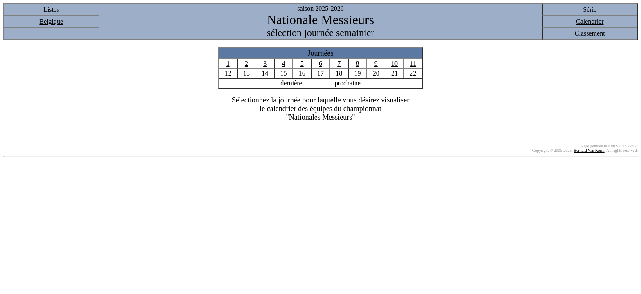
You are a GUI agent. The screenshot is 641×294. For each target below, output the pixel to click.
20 (376, 73)
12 (228, 73)
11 (413, 63)
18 (339, 73)
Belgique (51, 21)
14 (265, 73)
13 (246, 73)
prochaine (348, 83)
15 (283, 73)
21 (394, 73)
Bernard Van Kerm (589, 150)
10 (394, 63)
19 (357, 73)
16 (302, 73)
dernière (291, 83)
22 (413, 73)
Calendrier (590, 21)
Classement (590, 33)
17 (320, 73)
